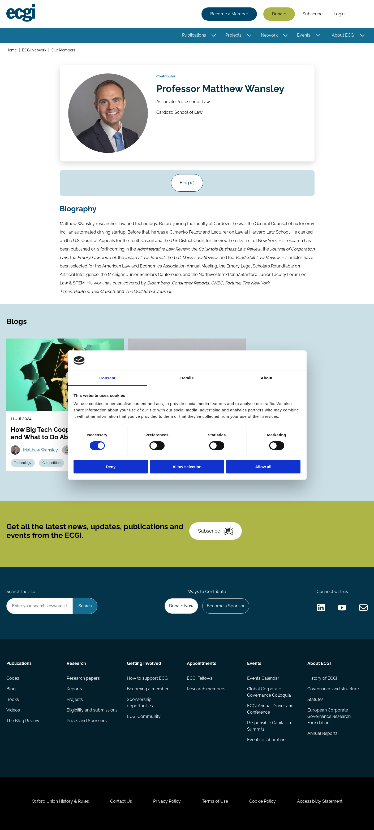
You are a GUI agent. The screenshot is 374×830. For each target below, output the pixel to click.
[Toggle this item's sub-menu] (213, 35)
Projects (233, 35)
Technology (22, 463)
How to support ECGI (148, 678)
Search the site (20, 591)
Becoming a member (148, 688)
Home (11, 50)
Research (76, 663)
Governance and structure (333, 688)
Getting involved (144, 663)
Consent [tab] (107, 378)
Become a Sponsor (226, 605)
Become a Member (229, 13)
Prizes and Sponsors (87, 720)
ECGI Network (34, 50)
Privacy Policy (167, 801)
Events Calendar (263, 678)
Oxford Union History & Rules (60, 801)
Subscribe (313, 13)
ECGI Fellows (199, 678)
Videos (13, 710)
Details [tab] (187, 378)
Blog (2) (187, 182)
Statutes (315, 699)
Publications (194, 35)
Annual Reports (322, 733)
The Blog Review (22, 720)
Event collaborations (267, 739)
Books (12, 699)
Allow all (263, 466)
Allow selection (187, 466)
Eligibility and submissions (92, 710)
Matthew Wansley (40, 450)
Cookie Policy (262, 801)
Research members (206, 688)
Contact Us (121, 801)
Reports (74, 688)
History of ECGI (322, 678)
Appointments (201, 663)
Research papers (83, 678)
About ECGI (343, 35)
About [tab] (267, 378)
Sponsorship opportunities (140, 702)
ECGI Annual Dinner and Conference (270, 709)
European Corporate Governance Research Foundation (329, 716)
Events (303, 35)
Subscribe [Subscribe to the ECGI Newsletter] (215, 531)
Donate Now (181, 605)
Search (359, 14)
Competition (51, 463)
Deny (111, 466)
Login (339, 13)
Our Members (63, 50)
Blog (11, 688)
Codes (12, 678)
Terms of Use (215, 801)
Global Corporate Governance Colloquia (269, 692)
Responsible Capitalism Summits (270, 726)
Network (269, 35)
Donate (279, 13)
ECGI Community (144, 716)
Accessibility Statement (319, 801)
